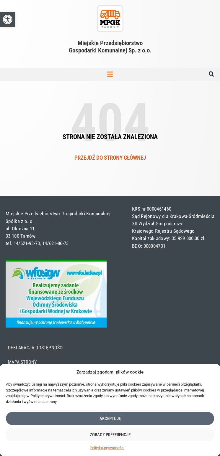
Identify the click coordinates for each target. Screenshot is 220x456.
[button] (110, 74)
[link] (7, 19)
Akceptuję (110, 418)
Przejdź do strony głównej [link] (110, 157)
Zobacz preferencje (110, 434)
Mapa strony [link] (22, 362)
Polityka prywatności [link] (107, 448)
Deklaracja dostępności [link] (35, 348)
